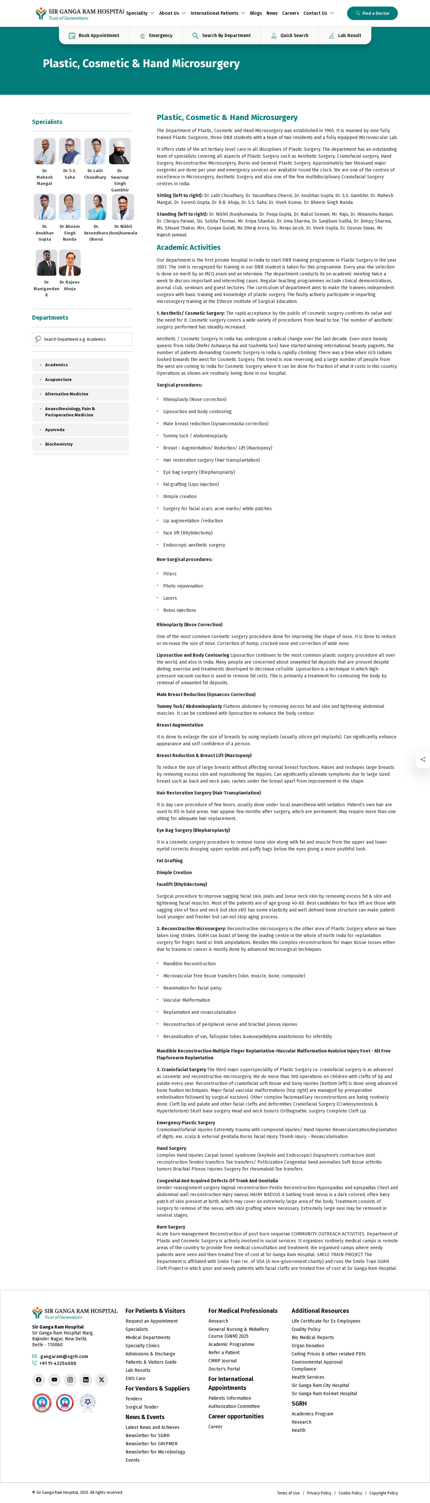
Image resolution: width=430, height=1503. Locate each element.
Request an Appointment (152, 1321)
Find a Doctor (372, 13)
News (272, 13)
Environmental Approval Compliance (317, 1365)
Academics (53, 365)
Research (218, 1321)
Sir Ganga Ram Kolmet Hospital (324, 1393)
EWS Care (136, 1378)
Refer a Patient (224, 1352)
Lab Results (138, 1370)
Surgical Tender (142, 1407)
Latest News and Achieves (153, 1427)
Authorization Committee (234, 1406)
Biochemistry (56, 444)
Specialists (137, 1329)
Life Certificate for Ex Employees (326, 1321)
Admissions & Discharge (150, 1354)
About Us (172, 13)
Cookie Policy (350, 1493)
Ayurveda (52, 430)
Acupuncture (55, 379)
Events (133, 1460)
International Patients (218, 13)
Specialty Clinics (143, 1346)
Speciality (140, 13)
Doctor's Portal (224, 1369)
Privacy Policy (319, 1493)
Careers (290, 13)
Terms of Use (288, 1493)
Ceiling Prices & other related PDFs (329, 1354)
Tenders (134, 1399)
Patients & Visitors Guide (151, 1362)
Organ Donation (308, 1346)
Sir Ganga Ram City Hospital (320, 1385)
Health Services (308, 1377)
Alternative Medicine (63, 394)
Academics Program (312, 1414)
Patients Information (229, 1398)
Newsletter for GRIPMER (152, 1444)
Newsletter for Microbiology (155, 1452)
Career (215, 1427)
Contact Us (318, 13)
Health (298, 1430)
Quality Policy (306, 1329)
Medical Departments (148, 1337)
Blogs (256, 13)
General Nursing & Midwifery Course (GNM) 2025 (238, 1333)
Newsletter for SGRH (147, 1435)
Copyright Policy (383, 1493)
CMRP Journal (222, 1361)
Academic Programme (231, 1344)
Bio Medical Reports (313, 1337)
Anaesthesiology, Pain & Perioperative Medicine (67, 412)
